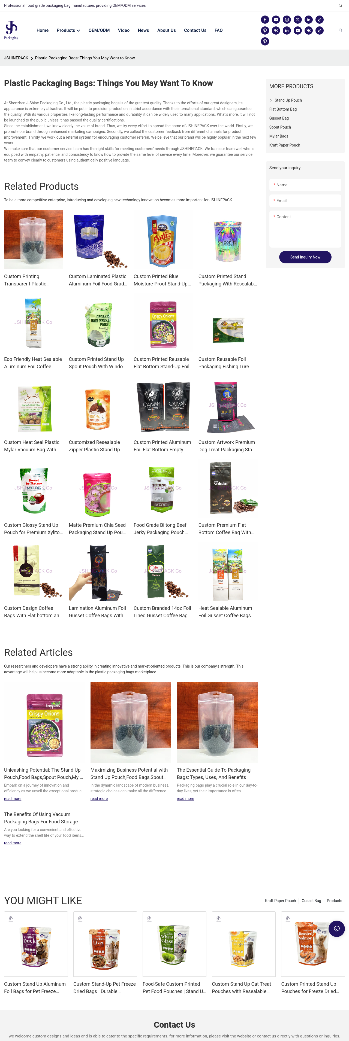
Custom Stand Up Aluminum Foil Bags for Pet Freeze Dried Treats (35, 977)
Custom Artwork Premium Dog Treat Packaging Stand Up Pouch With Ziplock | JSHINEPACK (228, 435)
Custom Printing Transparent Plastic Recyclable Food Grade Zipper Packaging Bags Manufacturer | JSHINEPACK (29, 269)
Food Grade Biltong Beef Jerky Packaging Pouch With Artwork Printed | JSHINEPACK (160, 518)
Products (334, 890)
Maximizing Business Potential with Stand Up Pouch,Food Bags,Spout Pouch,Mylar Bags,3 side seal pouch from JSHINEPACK (130, 763)
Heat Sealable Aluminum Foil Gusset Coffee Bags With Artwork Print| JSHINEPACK (225, 601)
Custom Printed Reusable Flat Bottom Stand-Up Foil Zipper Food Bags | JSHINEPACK (161, 352)
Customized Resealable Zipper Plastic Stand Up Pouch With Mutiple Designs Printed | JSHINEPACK (94, 435)
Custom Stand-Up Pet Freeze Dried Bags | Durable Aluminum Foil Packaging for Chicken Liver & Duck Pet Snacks (104, 977)
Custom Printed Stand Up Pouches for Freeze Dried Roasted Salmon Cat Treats (311, 977)
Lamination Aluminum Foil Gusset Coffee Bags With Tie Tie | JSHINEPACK (97, 601)
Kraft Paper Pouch (280, 890)
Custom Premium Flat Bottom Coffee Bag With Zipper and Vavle (224, 518)
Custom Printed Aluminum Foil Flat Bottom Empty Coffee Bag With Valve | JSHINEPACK (162, 435)
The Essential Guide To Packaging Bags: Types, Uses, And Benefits (214, 762)
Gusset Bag (311, 890)
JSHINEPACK (16, 47)
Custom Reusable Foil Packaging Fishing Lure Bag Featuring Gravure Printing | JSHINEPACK (223, 352)
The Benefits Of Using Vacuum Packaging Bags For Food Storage (41, 807)
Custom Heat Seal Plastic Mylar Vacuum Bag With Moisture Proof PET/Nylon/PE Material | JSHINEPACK (31, 435)
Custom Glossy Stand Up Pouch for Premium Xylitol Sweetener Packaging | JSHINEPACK (32, 518)
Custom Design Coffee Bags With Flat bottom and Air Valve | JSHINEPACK (33, 601)
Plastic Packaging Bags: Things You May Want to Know (85, 47)
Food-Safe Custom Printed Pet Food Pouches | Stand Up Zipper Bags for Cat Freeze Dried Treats (174, 977)
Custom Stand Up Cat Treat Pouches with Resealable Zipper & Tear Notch (241, 977)
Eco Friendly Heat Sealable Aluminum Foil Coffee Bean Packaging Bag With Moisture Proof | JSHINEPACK (33, 352)
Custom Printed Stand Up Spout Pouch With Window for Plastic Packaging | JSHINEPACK (98, 352)
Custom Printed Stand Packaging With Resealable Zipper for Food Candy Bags (227, 269)
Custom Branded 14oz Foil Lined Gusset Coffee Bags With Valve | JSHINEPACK (162, 601)
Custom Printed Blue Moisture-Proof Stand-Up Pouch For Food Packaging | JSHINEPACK (163, 269)
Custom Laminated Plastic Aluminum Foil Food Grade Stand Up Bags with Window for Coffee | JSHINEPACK (98, 269)
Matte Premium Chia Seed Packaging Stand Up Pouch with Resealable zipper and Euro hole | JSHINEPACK (98, 518)
